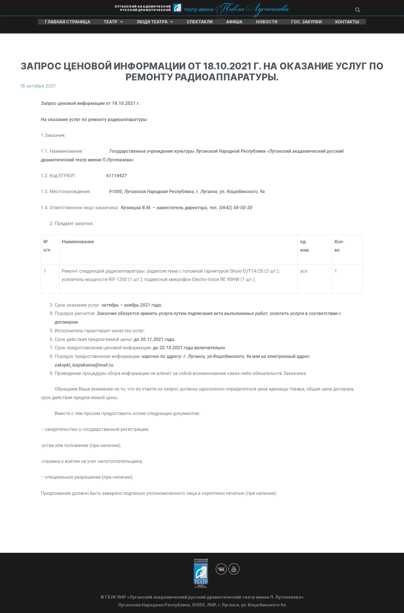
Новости (266, 21)
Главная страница (67, 21)
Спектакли (200, 21)
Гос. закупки (306, 21)
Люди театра (155, 21)
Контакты (347, 21)
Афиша (234, 21)
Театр (113, 21)
